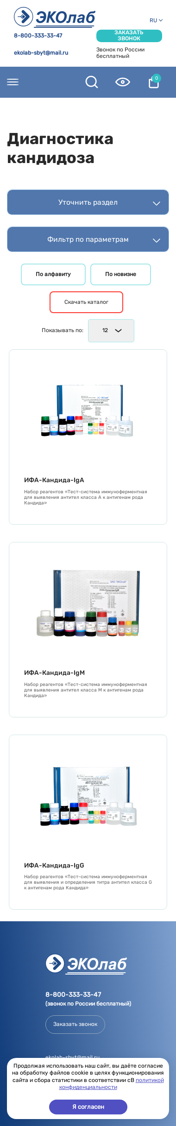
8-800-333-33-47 (38, 36)
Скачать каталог (86, 302)
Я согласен (88, 1106)
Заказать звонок (129, 36)
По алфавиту (53, 274)
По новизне (120, 274)
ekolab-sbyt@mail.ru (41, 53)
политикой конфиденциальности (111, 1084)
